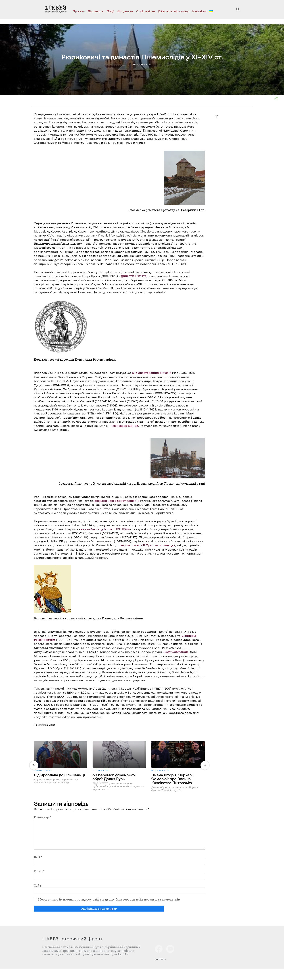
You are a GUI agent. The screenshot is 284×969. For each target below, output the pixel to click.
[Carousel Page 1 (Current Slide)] (118, 740)
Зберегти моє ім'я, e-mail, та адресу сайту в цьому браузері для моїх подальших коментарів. (109, 899)
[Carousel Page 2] (120, 740)
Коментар (42, 817)
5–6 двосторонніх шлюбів (151, 373)
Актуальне (125, 11)
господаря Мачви (125, 426)
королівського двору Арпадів (116, 501)
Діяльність (96, 11)
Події (110, 11)
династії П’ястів (133, 276)
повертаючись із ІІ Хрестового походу (146, 545)
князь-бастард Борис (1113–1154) (105, 529)
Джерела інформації (173, 11)
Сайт (37, 885)
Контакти (199, 11)
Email (39, 871)
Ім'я (38, 857)
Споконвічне (145, 11)
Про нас (79, 11)
